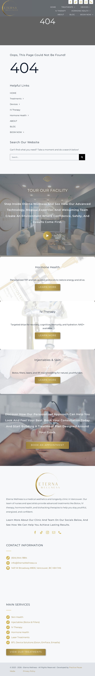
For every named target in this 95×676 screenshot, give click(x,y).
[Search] (82, 157)
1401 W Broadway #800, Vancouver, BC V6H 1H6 (36, 568)
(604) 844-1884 (19, 558)
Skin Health (17, 617)
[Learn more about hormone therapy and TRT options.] (47, 287)
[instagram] (81, 2)
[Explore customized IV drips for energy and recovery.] (47, 335)
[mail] (86, 2)
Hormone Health (20, 632)
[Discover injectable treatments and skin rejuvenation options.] (47, 380)
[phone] (91, 2)
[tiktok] (76, 2)
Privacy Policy (29, 671)
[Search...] (44, 157)
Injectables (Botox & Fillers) (25, 622)
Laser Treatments (20, 637)
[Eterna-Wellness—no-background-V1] (47, 473)
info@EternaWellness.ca (24, 563)
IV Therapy (16, 627)
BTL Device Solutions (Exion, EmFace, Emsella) (35, 642)
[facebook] (70, 2)
